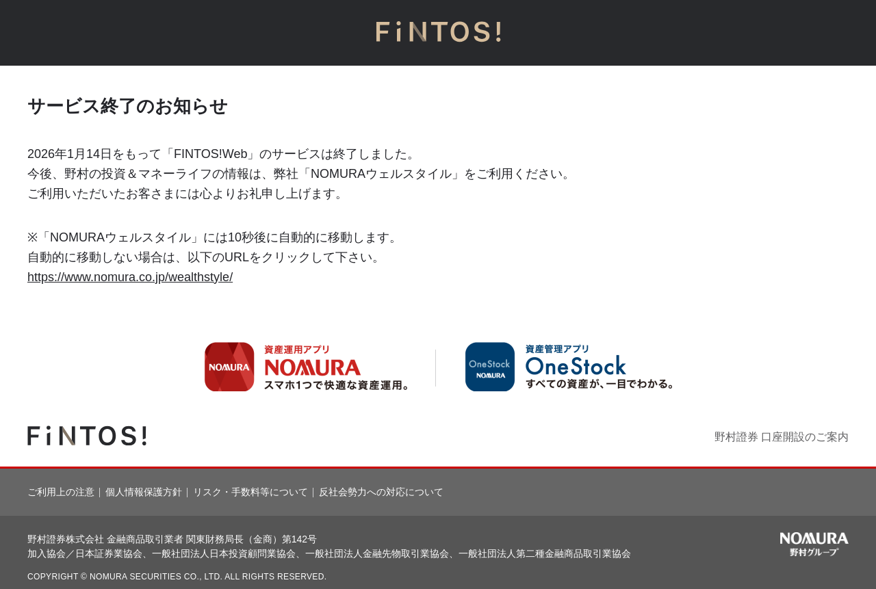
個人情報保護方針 (143, 491)
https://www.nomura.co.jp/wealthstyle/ (130, 277)
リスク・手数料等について (250, 491)
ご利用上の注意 (60, 491)
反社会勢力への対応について (381, 491)
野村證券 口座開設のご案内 (781, 437)
